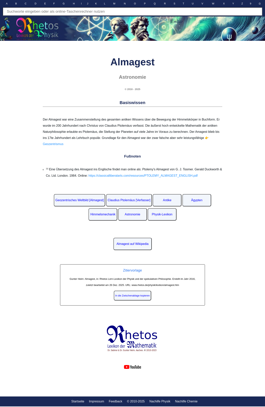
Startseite (77, 401)
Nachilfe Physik (159, 401)
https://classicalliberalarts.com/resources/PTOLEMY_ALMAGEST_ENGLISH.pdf (143, 175)
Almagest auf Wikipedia (132, 243)
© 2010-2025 (136, 401)
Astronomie (132, 214)
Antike (167, 200)
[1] (47, 168)
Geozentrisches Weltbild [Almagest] (79, 200)
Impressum (96, 401)
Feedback (115, 401)
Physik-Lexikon (162, 214)
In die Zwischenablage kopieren (132, 295)
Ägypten (197, 200)
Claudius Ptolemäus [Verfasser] (129, 200)
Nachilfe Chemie (186, 401)
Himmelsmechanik (103, 214)
